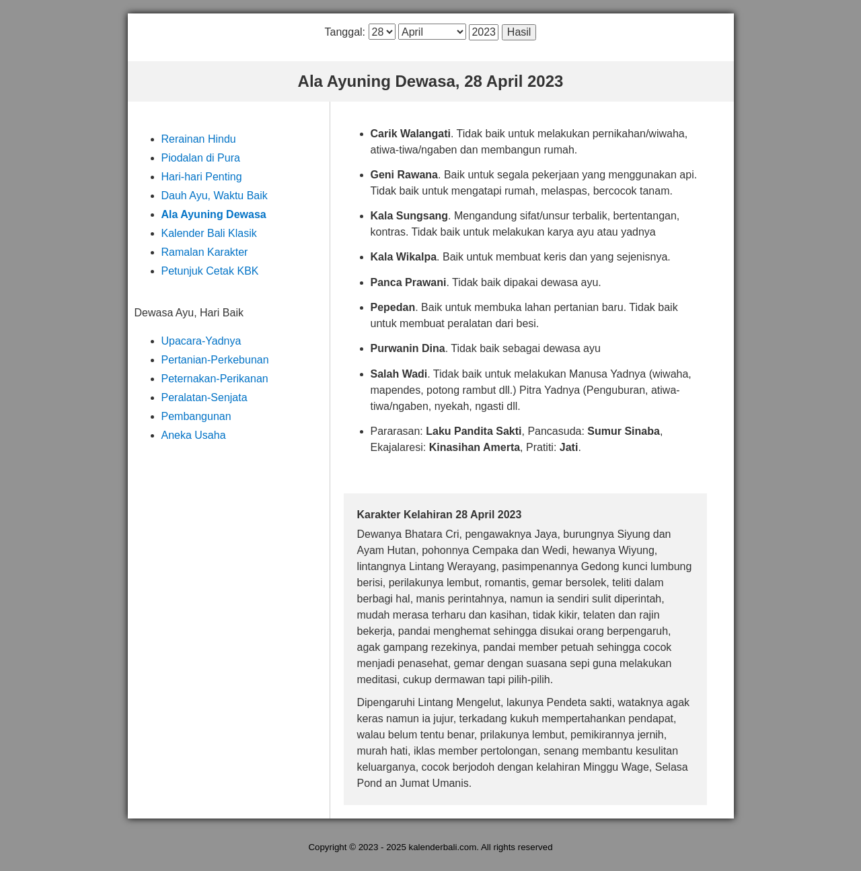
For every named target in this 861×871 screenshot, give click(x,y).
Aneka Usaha (193, 435)
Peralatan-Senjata (204, 397)
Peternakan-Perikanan (214, 378)
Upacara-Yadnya (201, 341)
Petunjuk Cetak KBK (210, 271)
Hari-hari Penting (201, 176)
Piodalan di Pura (200, 158)
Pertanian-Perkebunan (215, 359)
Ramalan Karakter (204, 252)
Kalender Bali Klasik (209, 233)
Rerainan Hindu (198, 139)
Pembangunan (196, 416)
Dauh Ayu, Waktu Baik (214, 195)
